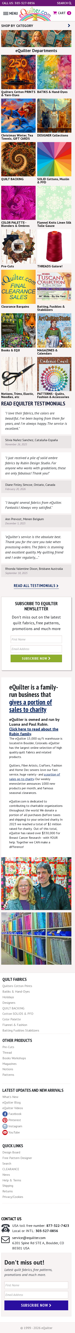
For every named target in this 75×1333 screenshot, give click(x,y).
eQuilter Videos (12, 1108)
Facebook (11, 1114)
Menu (10, 13)
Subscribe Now (36, 658)
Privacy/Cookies (12, 1197)
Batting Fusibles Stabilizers (20, 1030)
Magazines (9, 1064)
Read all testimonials (36, 585)
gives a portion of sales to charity (30, 706)
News (6, 1175)
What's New (10, 1097)
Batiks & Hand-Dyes (16, 991)
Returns (7, 1191)
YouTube (11, 1132)
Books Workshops (14, 1058)
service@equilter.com (29, 1237)
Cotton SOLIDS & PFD (17, 1014)
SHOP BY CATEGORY (35, 25)
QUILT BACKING (13, 1008)
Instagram (12, 1126)
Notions (7, 1069)
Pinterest (11, 1120)
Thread (7, 1052)
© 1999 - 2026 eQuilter (36, 1328)
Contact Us (11, 1218)
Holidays (8, 997)
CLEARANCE (10, 1169)
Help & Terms (11, 1180)
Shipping (7, 1186)
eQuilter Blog (11, 1102)
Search (64, 3)
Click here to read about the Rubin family (33, 731)
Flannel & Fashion (14, 1025)
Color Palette (11, 1019)
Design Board (11, 1152)
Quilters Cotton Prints (17, 986)
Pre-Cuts (8, 1047)
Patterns (8, 1075)
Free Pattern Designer (17, 1158)
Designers (8, 1003)
